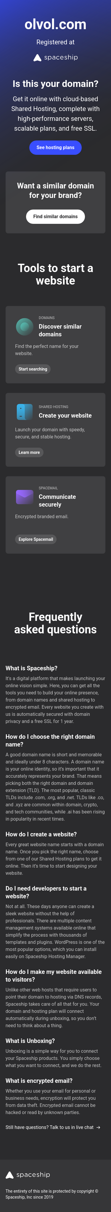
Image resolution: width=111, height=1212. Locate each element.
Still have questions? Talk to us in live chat (53, 1127)
